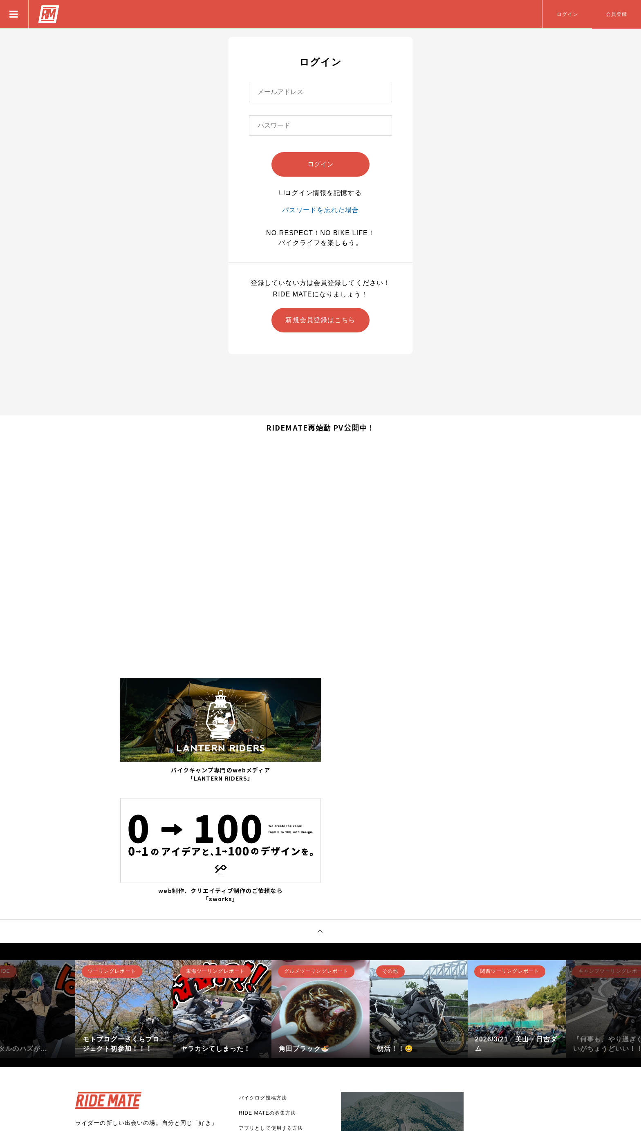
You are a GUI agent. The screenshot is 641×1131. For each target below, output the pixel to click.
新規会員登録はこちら (320, 319)
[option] (124, 885)
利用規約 (249, 1065)
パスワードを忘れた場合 (320, 209)
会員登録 (616, 14)
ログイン (567, 14)
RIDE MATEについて (265, 1019)
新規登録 (102, 1044)
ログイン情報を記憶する (320, 192)
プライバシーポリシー (265, 1049)
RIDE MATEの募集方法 (267, 989)
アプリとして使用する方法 (271, 1004)
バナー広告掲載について (268, 1034)
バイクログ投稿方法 (263, 974)
